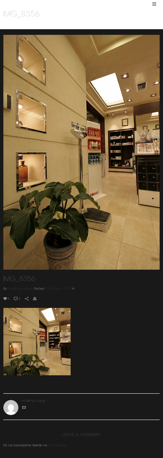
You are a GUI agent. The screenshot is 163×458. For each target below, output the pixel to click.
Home (106, 25)
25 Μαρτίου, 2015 (57, 288)
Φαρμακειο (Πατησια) (126, 25)
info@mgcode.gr (20, 288)
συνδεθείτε (57, 445)
